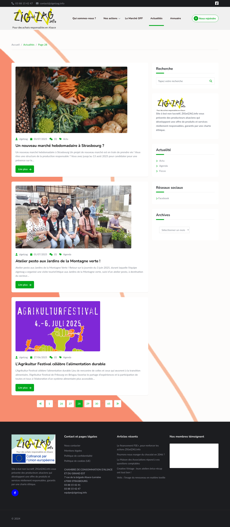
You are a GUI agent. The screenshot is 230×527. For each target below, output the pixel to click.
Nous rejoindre (205, 18)
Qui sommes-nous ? (84, 18)
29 (87, 403)
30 (96, 403)
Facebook (163, 198)
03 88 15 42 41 (72, 484)
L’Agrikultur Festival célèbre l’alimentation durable (60, 364)
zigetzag (23, 138)
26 (61, 403)
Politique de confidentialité (78, 455)
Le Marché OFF (134, 18)
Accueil (16, 44)
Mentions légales (73, 450)
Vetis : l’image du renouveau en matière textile (141, 477)
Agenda (67, 254)
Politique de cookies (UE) (77, 460)
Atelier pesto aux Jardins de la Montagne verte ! (57, 261)
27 (70, 403)
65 (108, 403)
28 (79, 403)
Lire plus (24, 169)
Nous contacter (72, 445)
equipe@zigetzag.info (75, 492)
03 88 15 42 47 (24, 3)
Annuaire (175, 18)
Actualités (156, 18)
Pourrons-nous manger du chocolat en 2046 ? (141, 454)
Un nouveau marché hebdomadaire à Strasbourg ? (59, 145)
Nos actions (110, 18)
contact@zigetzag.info (52, 3)
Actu (65, 138)
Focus (162, 170)
